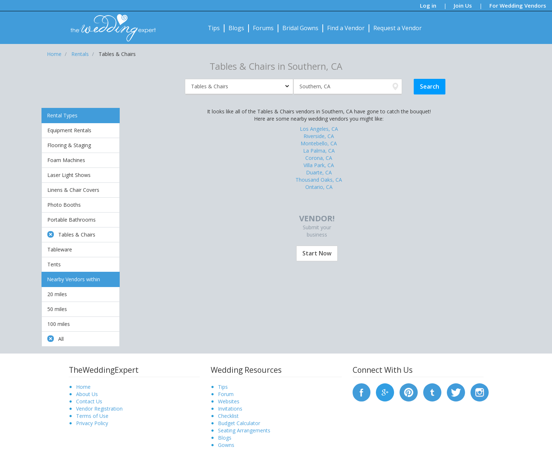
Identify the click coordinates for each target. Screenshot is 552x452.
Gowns (226, 444)
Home (83, 386)
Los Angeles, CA (319, 128)
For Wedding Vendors (517, 5)
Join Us (463, 5)
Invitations (230, 408)
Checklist (228, 415)
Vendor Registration (99, 408)
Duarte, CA (319, 172)
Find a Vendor (346, 28)
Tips (214, 28)
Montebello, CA (319, 143)
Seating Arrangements (244, 430)
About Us (87, 394)
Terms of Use (92, 415)
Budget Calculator (239, 423)
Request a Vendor (397, 28)
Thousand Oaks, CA (318, 179)
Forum (226, 394)
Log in (428, 5)
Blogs (236, 28)
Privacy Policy (92, 423)
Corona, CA (318, 157)
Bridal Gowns (300, 28)
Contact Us (89, 401)
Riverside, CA (318, 136)
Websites (228, 401)
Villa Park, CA (318, 165)
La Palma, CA (319, 150)
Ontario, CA (319, 186)
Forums (263, 28)
